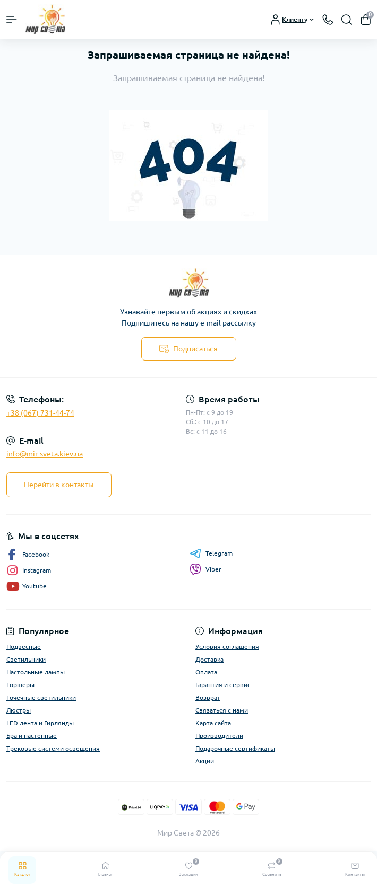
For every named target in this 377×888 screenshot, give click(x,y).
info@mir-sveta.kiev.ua (44, 454)
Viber (205, 569)
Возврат (207, 697)
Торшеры (20, 684)
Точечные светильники (41, 697)
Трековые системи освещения (53, 748)
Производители (219, 735)
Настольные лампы (35, 672)
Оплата (206, 672)
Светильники (26, 659)
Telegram (211, 553)
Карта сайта (213, 722)
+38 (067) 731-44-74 (40, 413)
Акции (204, 761)
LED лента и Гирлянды (40, 722)
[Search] (346, 19)
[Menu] (11, 19)
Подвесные (23, 646)
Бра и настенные (31, 735)
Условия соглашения (227, 646)
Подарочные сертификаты (235, 748)
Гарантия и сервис (223, 684)
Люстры (18, 710)
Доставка (209, 659)
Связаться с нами (221, 710)
